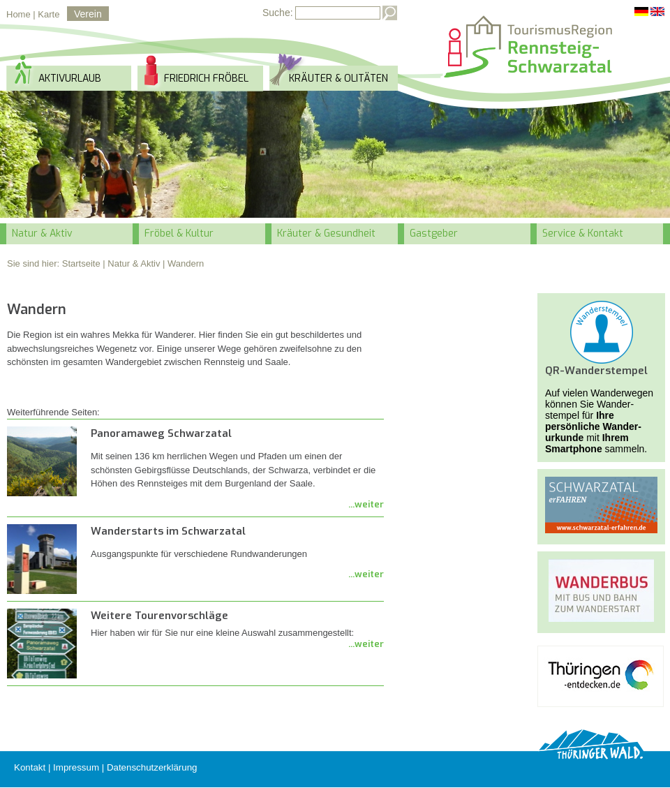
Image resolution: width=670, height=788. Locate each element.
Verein (88, 14)
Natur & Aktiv (42, 233)
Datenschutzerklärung (152, 767)
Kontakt (29, 767)
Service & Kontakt (582, 233)
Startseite (81, 263)
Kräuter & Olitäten (338, 78)
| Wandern (183, 263)
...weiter (366, 504)
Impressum (76, 767)
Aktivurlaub (69, 78)
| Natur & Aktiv (131, 263)
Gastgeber (434, 233)
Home (18, 14)
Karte (48, 14)
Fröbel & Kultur (179, 233)
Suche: (277, 12)
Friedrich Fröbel (206, 78)
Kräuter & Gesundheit (326, 233)
